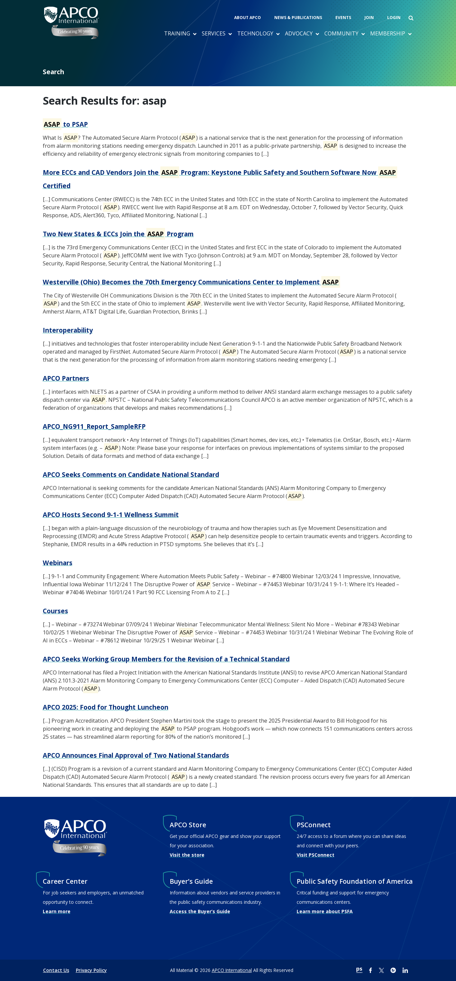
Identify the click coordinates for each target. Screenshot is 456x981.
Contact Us (56, 970)
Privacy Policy (91, 970)
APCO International (232, 970)
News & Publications (298, 17)
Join (369, 17)
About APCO (247, 17)
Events (343, 17)
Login (394, 17)
